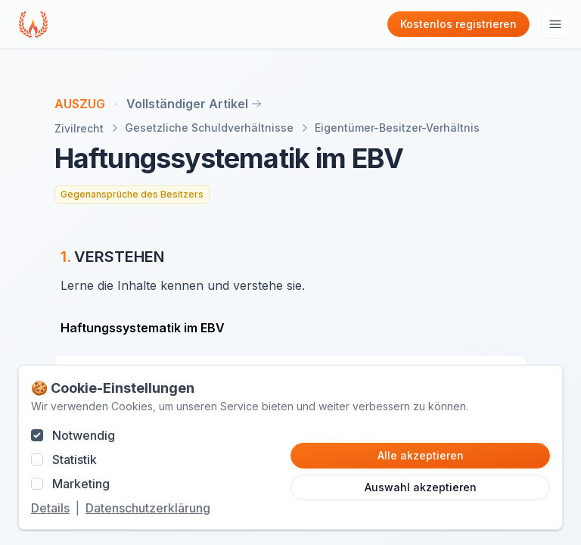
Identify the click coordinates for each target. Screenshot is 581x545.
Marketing (81, 483)
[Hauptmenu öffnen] (555, 24)
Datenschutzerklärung (147, 507)
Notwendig (83, 435)
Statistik (74, 459)
